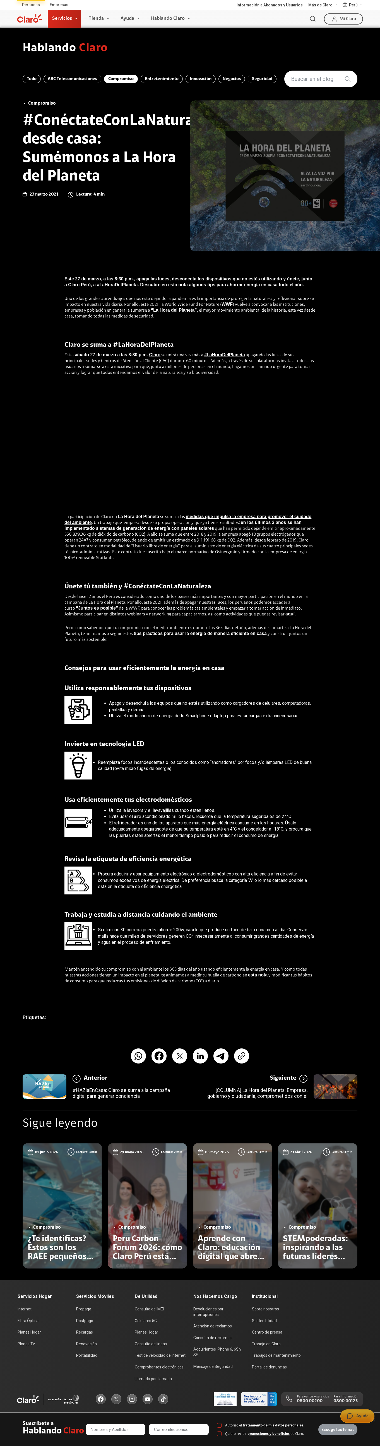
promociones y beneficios (268, 1434)
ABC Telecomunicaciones (72, 79)
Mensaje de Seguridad (213, 1366)
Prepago (83, 1309)
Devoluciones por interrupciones (208, 1312)
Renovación (86, 1344)
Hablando (65, 48)
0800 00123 (345, 1401)
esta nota (258, 975)
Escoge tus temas (338, 1429)
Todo (32, 79)
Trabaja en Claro (266, 1344)
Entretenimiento (162, 79)
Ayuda (127, 18)
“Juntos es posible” (97, 608)
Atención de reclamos (212, 1326)
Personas (31, 5)
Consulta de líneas (151, 1344)
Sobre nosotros (265, 1309)
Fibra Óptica (28, 1321)
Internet (25, 1309)
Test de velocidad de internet (160, 1355)
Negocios (232, 79)
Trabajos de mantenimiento (276, 1355)
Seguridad (262, 79)
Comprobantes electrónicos (159, 1367)
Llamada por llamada (153, 1379)
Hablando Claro (168, 18)
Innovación (200, 79)
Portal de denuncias (269, 1367)
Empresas (59, 5)
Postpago (84, 1321)
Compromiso (121, 79)
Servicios (62, 18)
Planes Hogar (29, 1332)
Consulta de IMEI (149, 1309)
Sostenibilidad (264, 1321)
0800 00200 (310, 1401)
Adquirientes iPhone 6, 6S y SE (217, 1352)
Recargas (84, 1332)
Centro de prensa (267, 1332)
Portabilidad (86, 1355)
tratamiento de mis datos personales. (273, 1425)
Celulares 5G (146, 1321)
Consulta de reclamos (212, 1338)
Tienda (96, 18)
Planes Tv (26, 1344)
